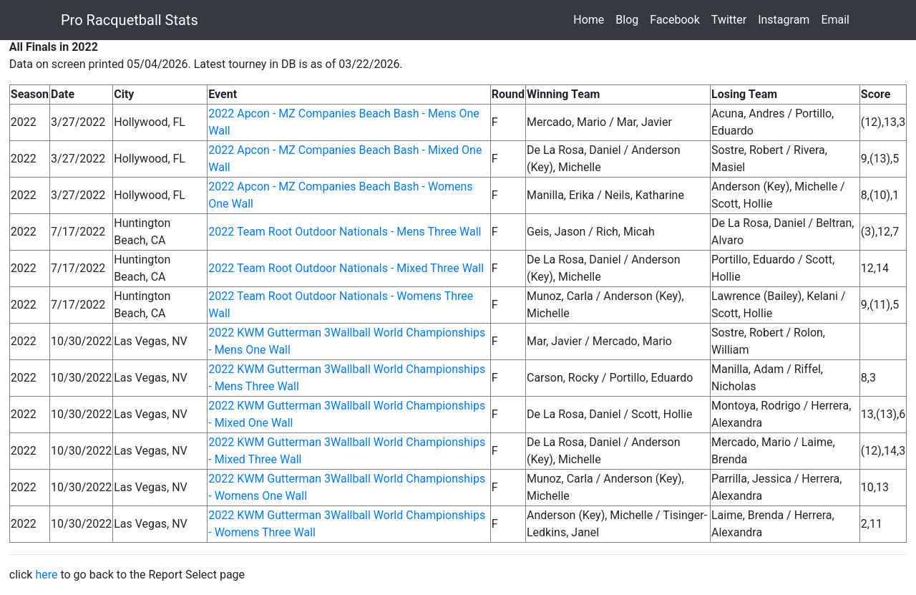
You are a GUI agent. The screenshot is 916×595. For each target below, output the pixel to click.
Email (838, 18)
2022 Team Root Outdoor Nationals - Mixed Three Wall (346, 268)
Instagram (786, 18)
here (46, 574)
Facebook (677, 18)
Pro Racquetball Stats (129, 20)
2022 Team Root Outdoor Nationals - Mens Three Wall (344, 231)
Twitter (731, 18)
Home (591, 18)
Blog (629, 18)
